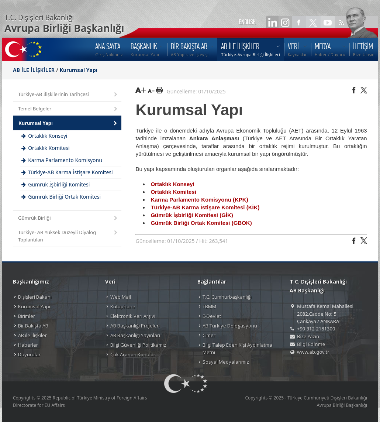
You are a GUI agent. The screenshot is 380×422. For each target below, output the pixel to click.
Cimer (209, 335)
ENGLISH (247, 22)
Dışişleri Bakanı (35, 297)
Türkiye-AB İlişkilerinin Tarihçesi (68, 95)
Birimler (26, 316)
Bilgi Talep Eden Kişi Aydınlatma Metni (237, 349)
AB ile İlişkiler (32, 335)
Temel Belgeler (68, 109)
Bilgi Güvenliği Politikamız (138, 345)
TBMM (209, 306)
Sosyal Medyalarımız (226, 361)
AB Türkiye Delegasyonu (230, 325)
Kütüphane (122, 306)
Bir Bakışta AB (33, 325)
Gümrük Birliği (68, 218)
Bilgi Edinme (311, 344)
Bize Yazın (308, 336)
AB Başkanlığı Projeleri (135, 325)
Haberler (28, 345)
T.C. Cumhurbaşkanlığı (227, 297)
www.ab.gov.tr (313, 352)
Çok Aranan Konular (132, 354)
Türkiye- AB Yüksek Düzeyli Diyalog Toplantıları (68, 236)
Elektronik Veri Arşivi (132, 316)
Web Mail (120, 297)
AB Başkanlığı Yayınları (135, 335)
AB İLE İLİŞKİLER (34, 69)
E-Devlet (212, 316)
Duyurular (29, 354)
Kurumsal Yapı (78, 69)
